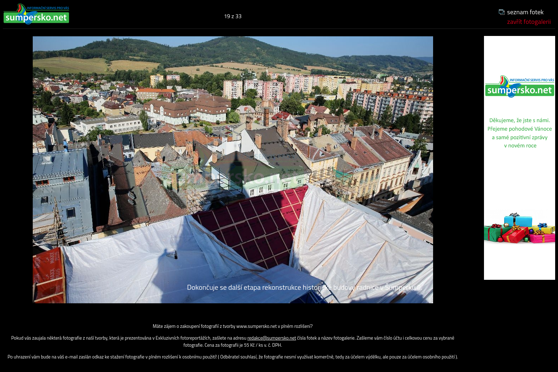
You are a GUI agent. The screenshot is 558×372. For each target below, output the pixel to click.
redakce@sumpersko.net (271, 337)
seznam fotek (525, 12)
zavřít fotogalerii (529, 21)
